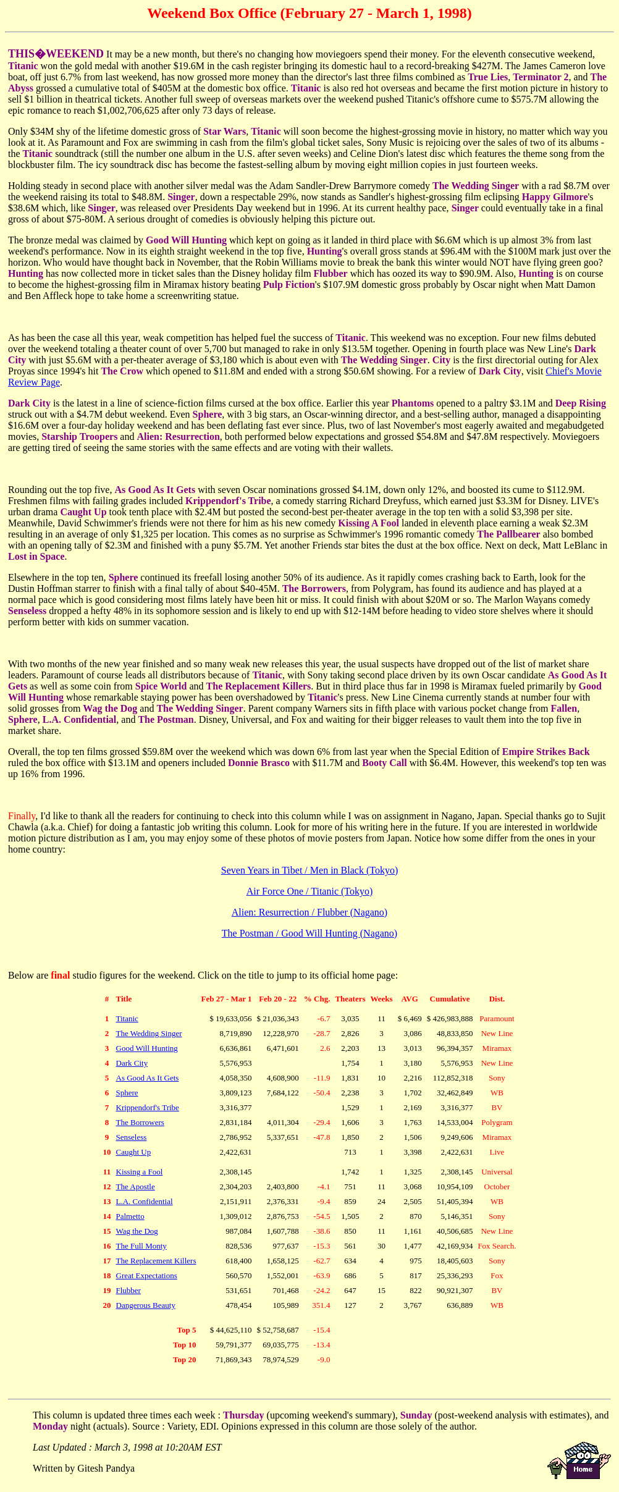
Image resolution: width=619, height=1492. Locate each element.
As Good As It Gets (147, 1077)
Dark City (132, 1063)
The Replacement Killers (156, 1260)
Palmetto (130, 1216)
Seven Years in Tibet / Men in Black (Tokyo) (309, 870)
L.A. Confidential (144, 1201)
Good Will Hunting (147, 1048)
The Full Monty (141, 1245)
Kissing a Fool (139, 1171)
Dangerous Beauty (145, 1305)
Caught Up (133, 1152)
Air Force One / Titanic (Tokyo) (309, 891)
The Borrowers (140, 1122)
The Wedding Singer (149, 1033)
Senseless (131, 1137)
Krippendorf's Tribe (147, 1107)
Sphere (127, 1092)
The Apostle (135, 1186)
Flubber (128, 1290)
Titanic (127, 1018)
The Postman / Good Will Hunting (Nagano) (309, 933)
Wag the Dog (137, 1231)
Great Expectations (146, 1275)
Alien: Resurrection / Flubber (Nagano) (309, 912)
